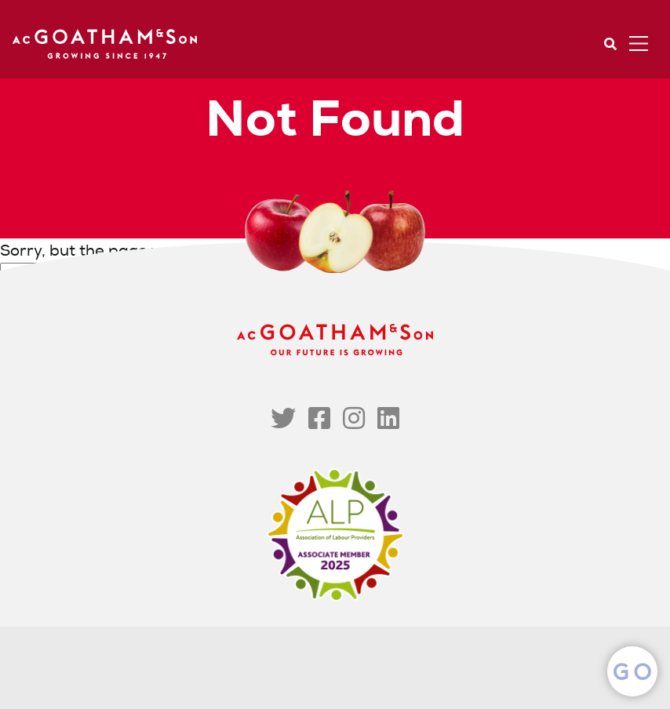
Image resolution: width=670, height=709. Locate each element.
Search (610, 44)
